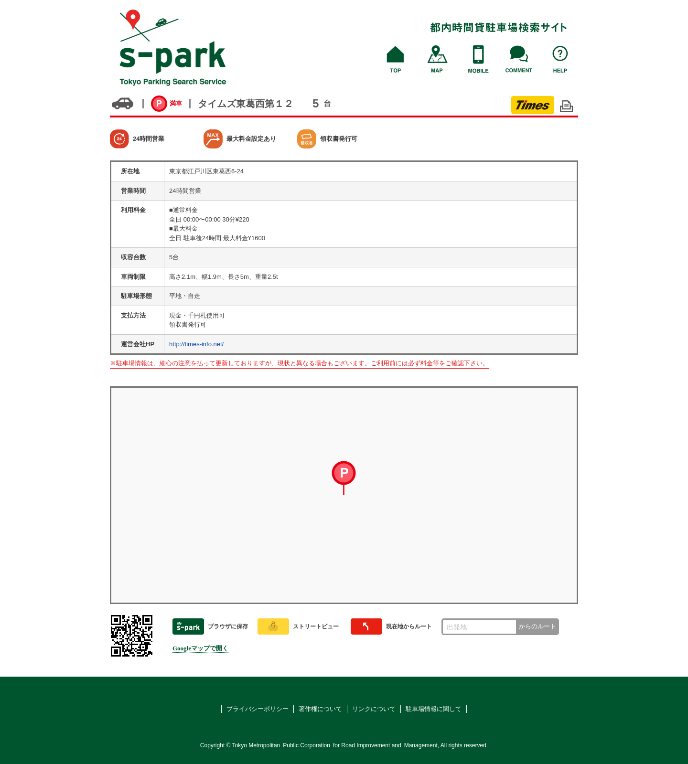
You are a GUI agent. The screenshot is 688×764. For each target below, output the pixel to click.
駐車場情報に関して (434, 708)
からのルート (537, 626)
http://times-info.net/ (196, 344)
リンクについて (374, 708)
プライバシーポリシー (257, 708)
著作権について (320, 708)
